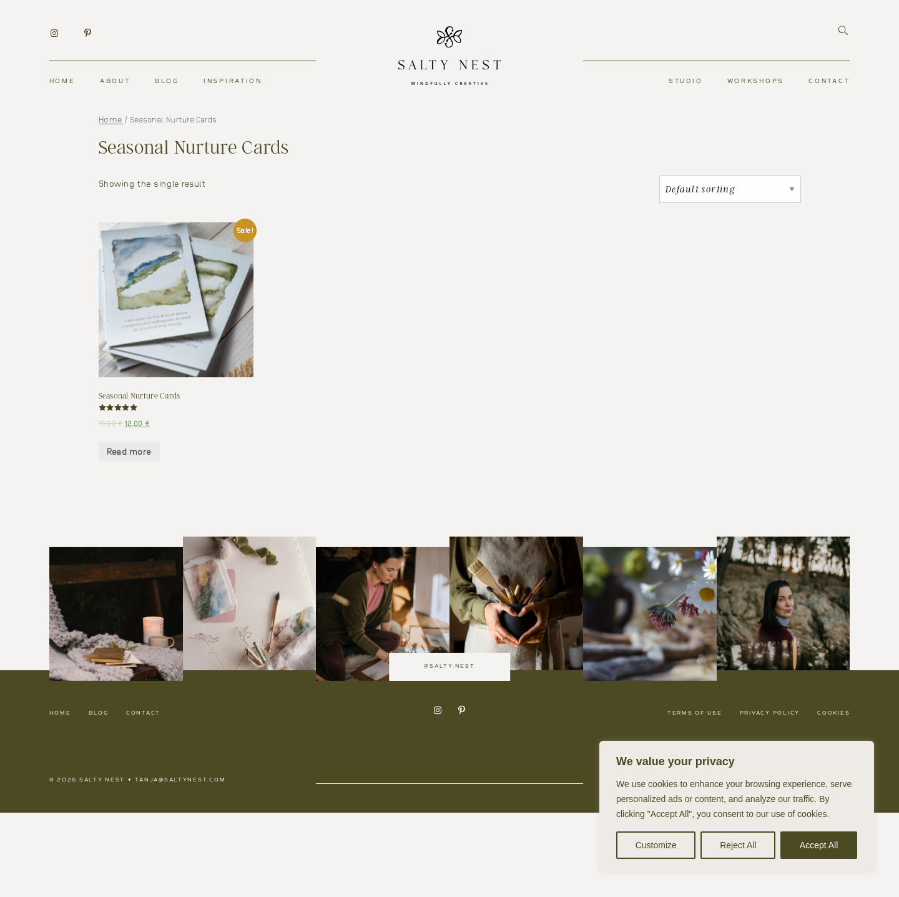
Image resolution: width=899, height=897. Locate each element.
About (115, 81)
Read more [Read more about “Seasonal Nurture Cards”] (129, 451)
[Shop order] (730, 189)
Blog (167, 81)
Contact (829, 81)
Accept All (819, 845)
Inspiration (233, 81)
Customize (656, 845)
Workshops (755, 81)
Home (62, 81)
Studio (685, 81)
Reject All (738, 845)
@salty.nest (449, 713)
